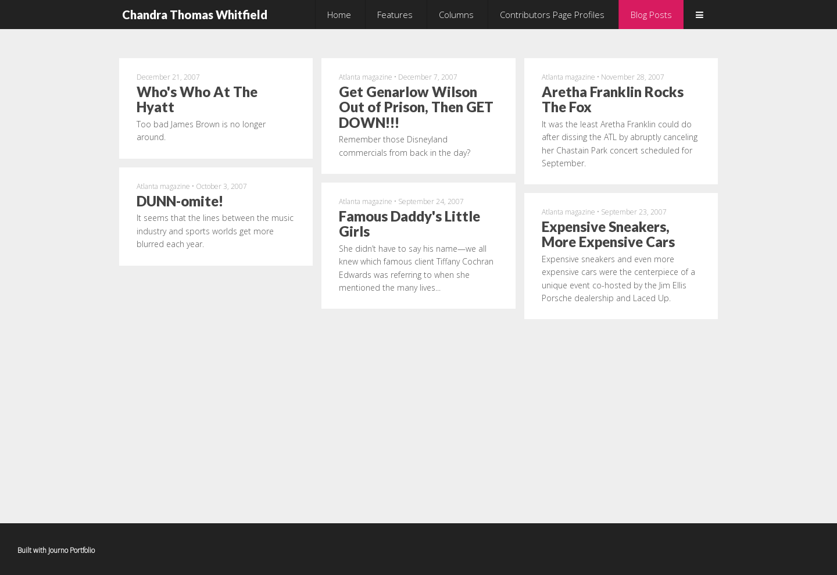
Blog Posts (651, 14)
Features (395, 14)
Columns (456, 14)
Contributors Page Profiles (552, 14)
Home (339, 14)
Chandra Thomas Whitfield (194, 15)
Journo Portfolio (71, 550)
